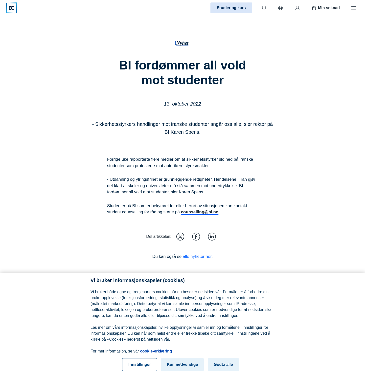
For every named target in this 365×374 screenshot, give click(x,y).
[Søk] (263, 7)
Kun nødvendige (182, 367)
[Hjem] (11, 7)
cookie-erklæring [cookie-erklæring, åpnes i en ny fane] (156, 353)
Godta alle (223, 367)
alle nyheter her (197, 256)
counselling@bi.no (200, 212)
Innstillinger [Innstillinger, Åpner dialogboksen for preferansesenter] (139, 367)
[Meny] (353, 7)
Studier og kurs (231, 8)
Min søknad (325, 8)
